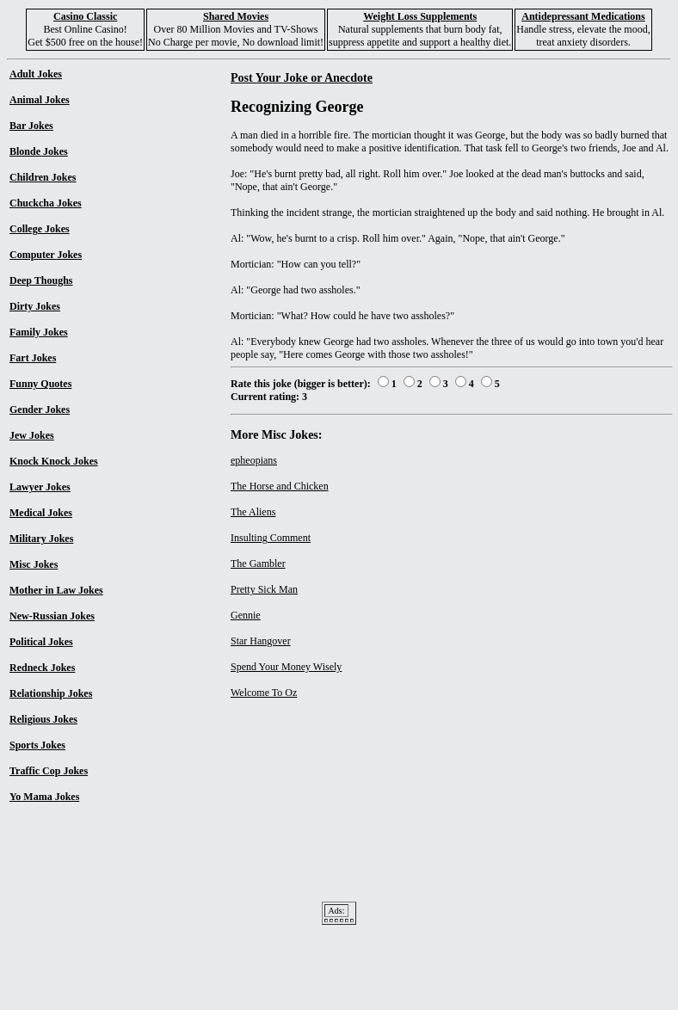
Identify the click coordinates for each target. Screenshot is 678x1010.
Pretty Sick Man (264, 589)
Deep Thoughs (40, 280)
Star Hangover (261, 641)
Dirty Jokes (34, 306)
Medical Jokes (40, 513)
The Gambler (258, 563)
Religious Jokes (43, 719)
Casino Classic (85, 16)
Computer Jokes (45, 255)
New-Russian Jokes (52, 616)
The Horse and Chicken (280, 486)
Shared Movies (235, 16)
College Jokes (39, 229)
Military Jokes (41, 539)
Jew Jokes (31, 435)
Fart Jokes (32, 358)
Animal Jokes (39, 100)
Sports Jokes (37, 745)
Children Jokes (42, 177)
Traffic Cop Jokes (48, 771)
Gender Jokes (39, 409)
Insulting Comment (271, 538)
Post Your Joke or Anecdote (302, 77)
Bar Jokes (31, 126)
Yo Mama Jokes (44, 797)
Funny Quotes (40, 384)
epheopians (254, 460)
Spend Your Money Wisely (286, 667)
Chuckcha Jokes (45, 203)
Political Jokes (41, 642)
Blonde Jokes (38, 151)
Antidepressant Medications (582, 16)
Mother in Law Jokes (56, 590)
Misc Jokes (33, 564)
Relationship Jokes (50, 693)
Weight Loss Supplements (420, 16)
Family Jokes (38, 332)
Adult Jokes (35, 74)
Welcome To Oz (264, 693)
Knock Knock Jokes (53, 461)
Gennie (246, 615)
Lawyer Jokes (40, 487)
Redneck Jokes (42, 668)
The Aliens (253, 512)
